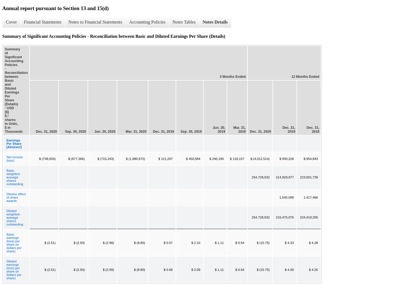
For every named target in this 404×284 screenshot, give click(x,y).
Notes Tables (184, 22)
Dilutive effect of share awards (16, 197)
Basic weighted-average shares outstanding (14, 177)
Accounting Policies (147, 22)
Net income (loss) (14, 158)
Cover (11, 22)
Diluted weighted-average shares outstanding (14, 217)
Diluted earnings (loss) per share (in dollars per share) (14, 270)
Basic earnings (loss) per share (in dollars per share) (14, 243)
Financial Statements (42, 22)
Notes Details (215, 22)
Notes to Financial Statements (95, 22)
